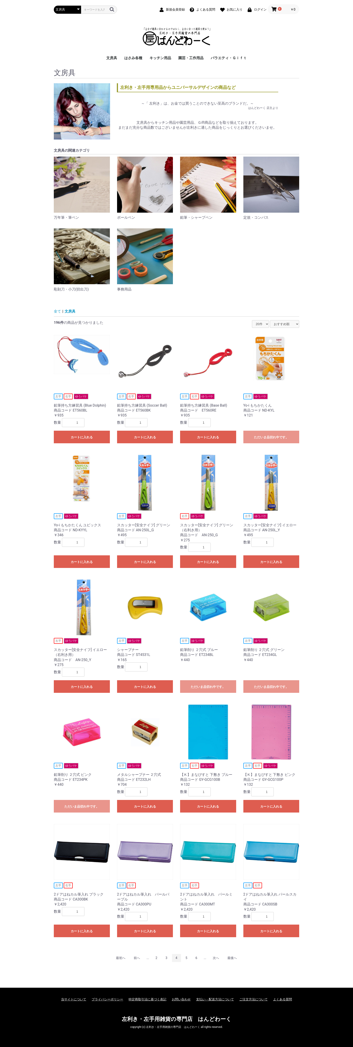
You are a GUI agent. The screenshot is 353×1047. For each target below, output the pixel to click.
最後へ (232, 958)
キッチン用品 (160, 58)
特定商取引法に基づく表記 (147, 999)
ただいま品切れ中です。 (271, 437)
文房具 (111, 58)
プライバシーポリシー (107, 999)
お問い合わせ (181, 999)
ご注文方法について (253, 999)
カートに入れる (82, 437)
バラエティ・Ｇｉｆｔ (229, 58)
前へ (137, 958)
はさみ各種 (133, 58)
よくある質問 (282, 999)
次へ (216, 958)
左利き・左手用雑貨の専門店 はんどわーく (176, 1019)
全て (57, 311)
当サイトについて (73, 999)
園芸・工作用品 (191, 58)
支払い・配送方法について (215, 999)
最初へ (120, 958)
